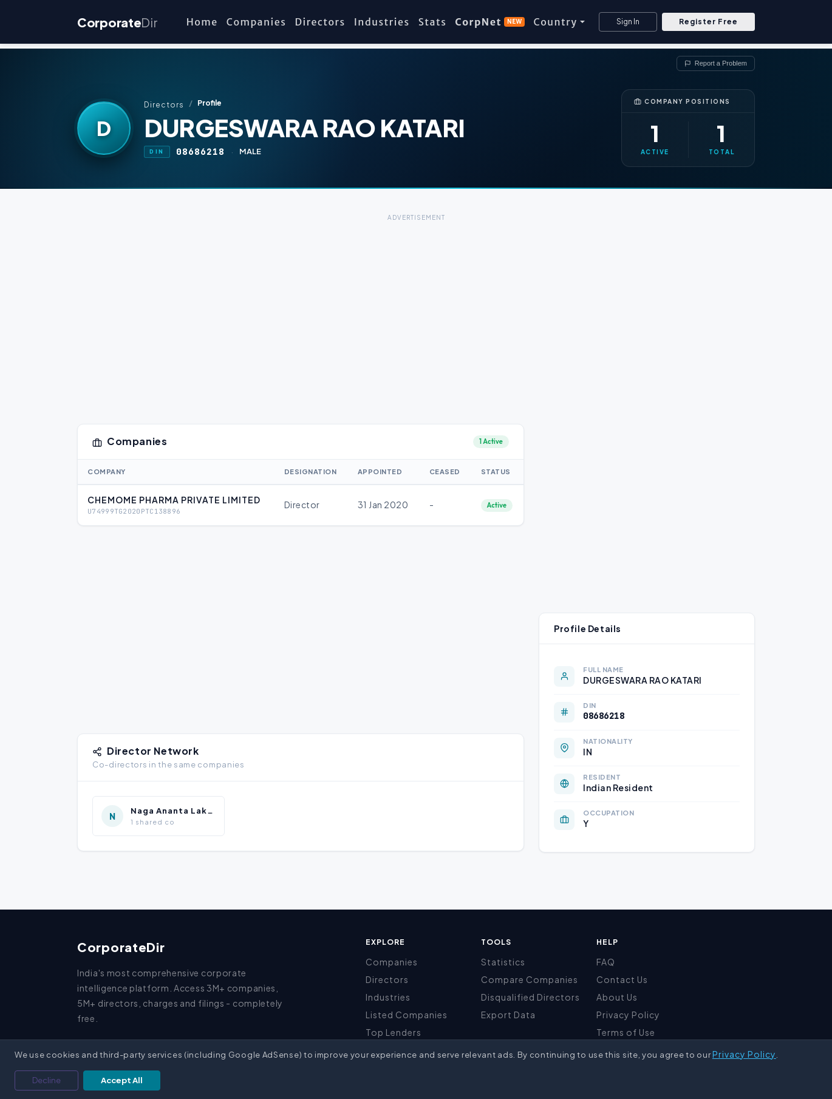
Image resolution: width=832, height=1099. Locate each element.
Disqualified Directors (530, 997)
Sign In (627, 21)
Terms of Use (625, 1032)
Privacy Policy (628, 1014)
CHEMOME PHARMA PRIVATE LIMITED (174, 499)
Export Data (508, 1014)
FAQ (605, 961)
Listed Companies (407, 1014)
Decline (46, 1080)
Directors (320, 22)
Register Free (708, 21)
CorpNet (490, 22)
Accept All (122, 1080)
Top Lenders (393, 1032)
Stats (432, 22)
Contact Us (622, 979)
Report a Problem (715, 63)
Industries (382, 22)
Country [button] (555, 22)
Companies (257, 22)
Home (202, 22)
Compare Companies (529, 979)
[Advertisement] (416, 310)
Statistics (503, 961)
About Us (617, 997)
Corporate (117, 22)
